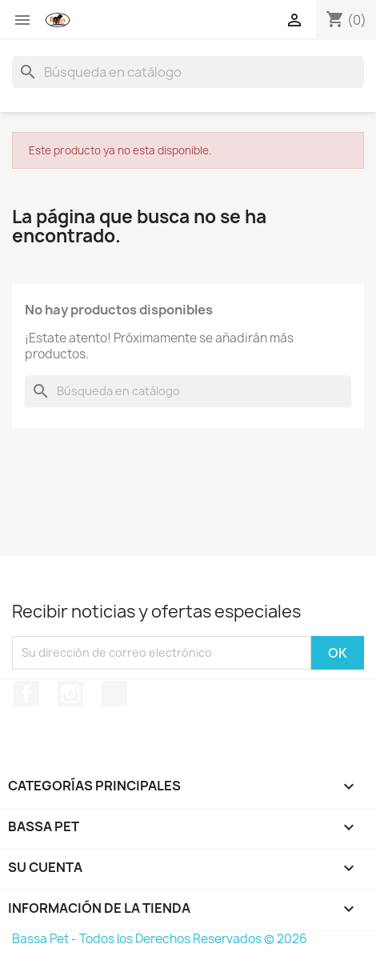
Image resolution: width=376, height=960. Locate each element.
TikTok (114, 693)
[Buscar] (188, 72)
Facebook (26, 693)
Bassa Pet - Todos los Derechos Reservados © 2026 (159, 938)
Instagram (70, 693)
